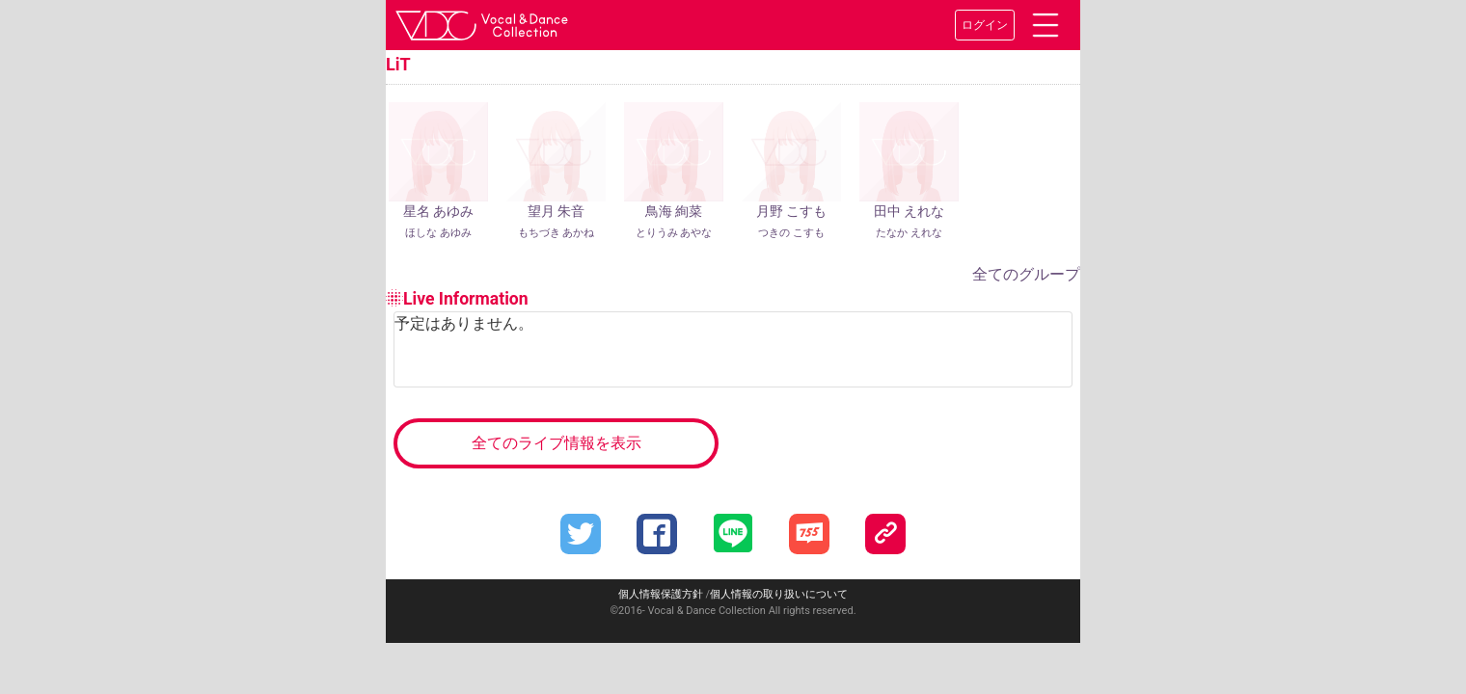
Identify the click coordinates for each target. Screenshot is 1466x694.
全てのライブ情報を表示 (556, 443)
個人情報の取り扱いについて (779, 594)
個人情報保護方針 (660, 594)
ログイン (985, 25)
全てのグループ (1026, 274)
